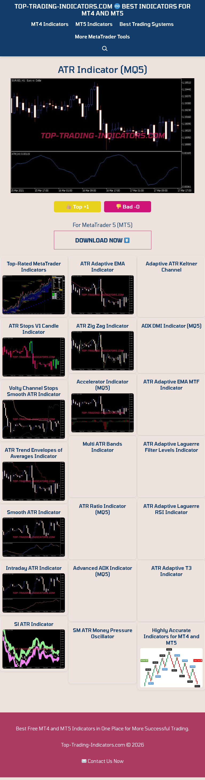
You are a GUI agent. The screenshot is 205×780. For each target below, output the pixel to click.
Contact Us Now (106, 764)
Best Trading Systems (147, 24)
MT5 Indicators (94, 24)
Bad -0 (128, 206)
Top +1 (77, 206)
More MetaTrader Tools (102, 37)
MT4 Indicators (50, 24)
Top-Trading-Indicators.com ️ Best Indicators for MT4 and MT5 (102, 10)
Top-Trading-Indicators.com (93, 747)
